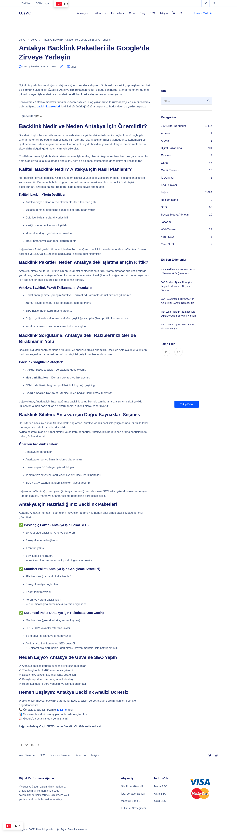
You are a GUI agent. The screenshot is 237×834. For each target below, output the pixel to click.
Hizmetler (116, 13)
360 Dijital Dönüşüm (173, 125)
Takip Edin (186, 404)
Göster (40, 116)
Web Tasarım (169, 229)
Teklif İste (26, 3)
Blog (142, 13)
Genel (164, 162)
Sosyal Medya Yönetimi (175, 214)
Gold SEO (160, 801)
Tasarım (166, 222)
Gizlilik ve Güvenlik (132, 786)
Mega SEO (160, 786)
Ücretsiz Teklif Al (202, 13)
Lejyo (74, 67)
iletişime (62, 709)
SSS (152, 13)
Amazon (166, 133)
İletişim (163, 13)
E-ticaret (166, 155)
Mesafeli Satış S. (131, 801)
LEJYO (25, 13)
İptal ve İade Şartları (133, 793)
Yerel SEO (167, 236)
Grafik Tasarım (170, 170)
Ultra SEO (160, 793)
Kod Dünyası (169, 185)
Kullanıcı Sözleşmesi (133, 808)
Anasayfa (82, 13)
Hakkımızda (99, 13)
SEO (164, 207)
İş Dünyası (167, 177)
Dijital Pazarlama (171, 148)
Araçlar (165, 140)
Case (132, 13)
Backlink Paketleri (60, 755)
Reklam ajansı (170, 199)
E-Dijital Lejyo (42, 3)
